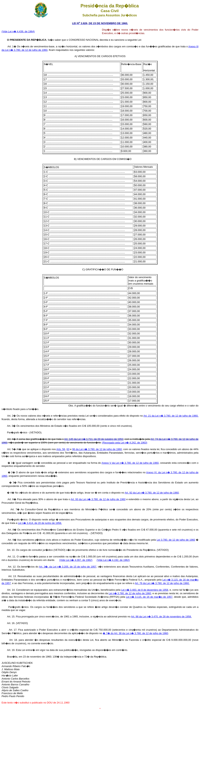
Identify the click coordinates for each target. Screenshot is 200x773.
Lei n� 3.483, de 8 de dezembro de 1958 (144, 589)
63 (68, 449)
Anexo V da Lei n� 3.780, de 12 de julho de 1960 (130, 462)
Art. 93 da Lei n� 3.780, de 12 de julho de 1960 (98, 499)
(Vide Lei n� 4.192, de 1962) (113, 560)
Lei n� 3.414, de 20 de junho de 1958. (40, 523)
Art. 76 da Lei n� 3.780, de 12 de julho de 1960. (162, 583)
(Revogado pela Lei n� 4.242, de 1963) (124, 442)
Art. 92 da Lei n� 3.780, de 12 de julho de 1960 (152, 492)
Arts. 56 (60, 449)
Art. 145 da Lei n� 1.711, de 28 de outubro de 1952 (93, 439)
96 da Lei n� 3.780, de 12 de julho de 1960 (97, 449)
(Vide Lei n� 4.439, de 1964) (18, 31)
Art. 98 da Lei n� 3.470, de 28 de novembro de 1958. (161, 616)
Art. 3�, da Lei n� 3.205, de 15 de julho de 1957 (67, 566)
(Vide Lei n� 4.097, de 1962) (76, 560)
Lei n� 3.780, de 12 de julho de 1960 (130, 593)
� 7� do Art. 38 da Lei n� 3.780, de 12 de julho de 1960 (135, 633)
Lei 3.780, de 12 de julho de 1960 (176, 539)
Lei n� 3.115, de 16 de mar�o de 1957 (149, 596)
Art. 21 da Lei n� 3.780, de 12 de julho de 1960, (170, 415)
